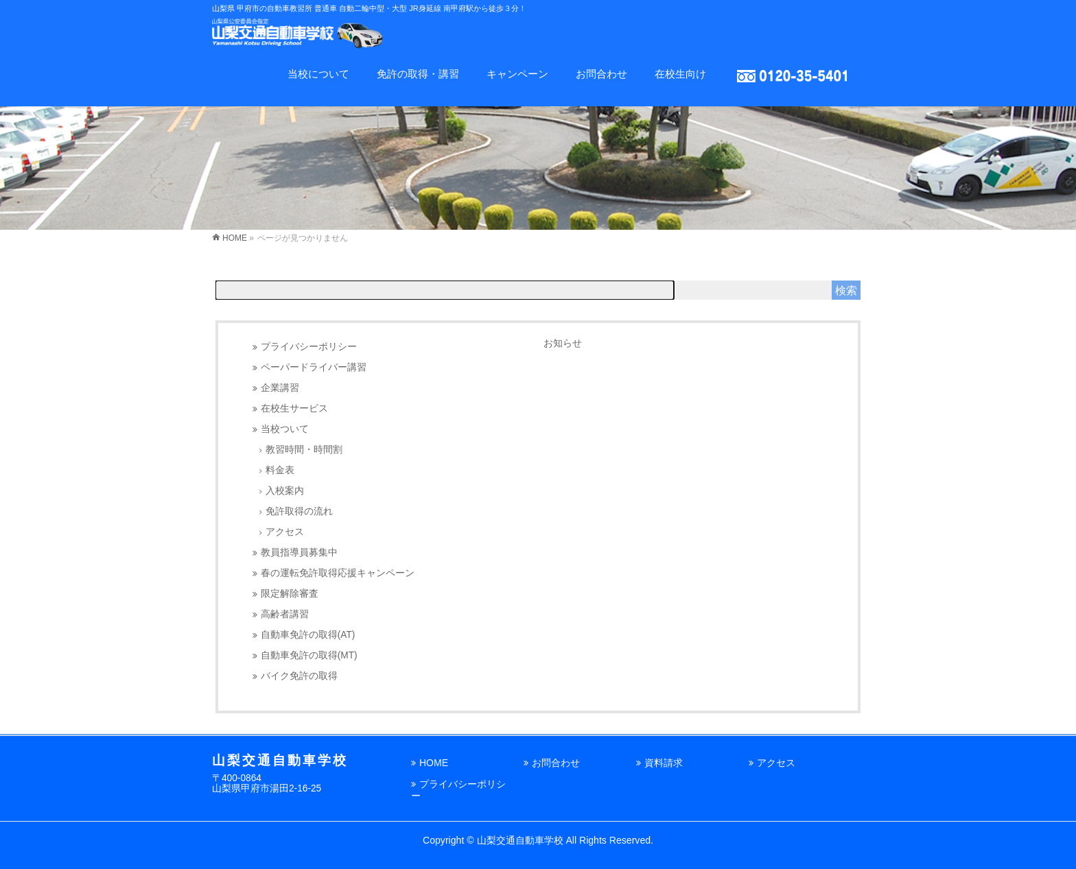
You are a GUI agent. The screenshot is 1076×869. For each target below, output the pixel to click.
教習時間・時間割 (304, 449)
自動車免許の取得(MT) (309, 655)
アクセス (285, 532)
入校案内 (285, 491)
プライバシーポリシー (309, 347)
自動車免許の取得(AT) (308, 635)
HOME (433, 762)
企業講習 (280, 388)
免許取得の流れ (299, 511)
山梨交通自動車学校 (520, 840)
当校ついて (285, 429)
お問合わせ (556, 762)
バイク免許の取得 (299, 676)
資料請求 (663, 762)
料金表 (280, 470)
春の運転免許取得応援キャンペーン (337, 573)
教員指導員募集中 (299, 552)
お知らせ (562, 342)
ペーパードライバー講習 (313, 367)
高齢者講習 (285, 614)
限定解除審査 (289, 593)
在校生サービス (294, 408)
